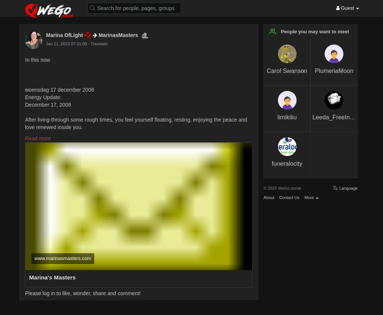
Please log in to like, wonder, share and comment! (83, 293)
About (269, 197)
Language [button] (345, 188)
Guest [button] (347, 8)
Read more (38, 138)
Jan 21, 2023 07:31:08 (66, 44)
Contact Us (289, 197)
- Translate (98, 44)
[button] (134, 7)
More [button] (311, 197)
